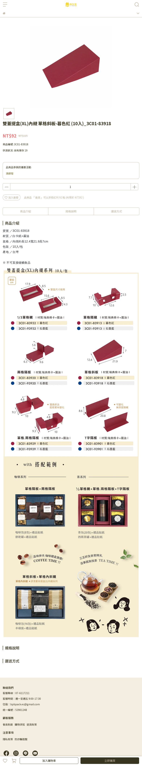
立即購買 (109, 760)
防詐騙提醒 (21, 739)
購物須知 (20, 724)
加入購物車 (49, 760)
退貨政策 (32, 724)
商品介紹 (25, 211)
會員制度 (8, 724)
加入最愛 (11, 197)
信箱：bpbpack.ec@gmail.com (21, 704)
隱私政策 (8, 739)
